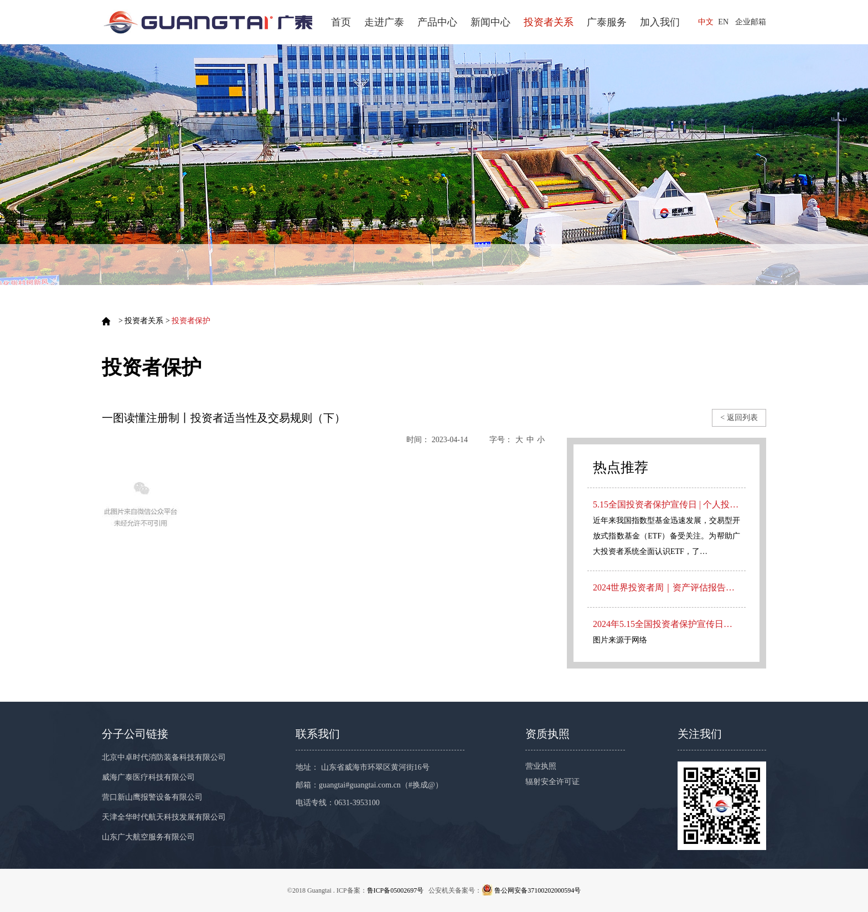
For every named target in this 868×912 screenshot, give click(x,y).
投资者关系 (549, 22)
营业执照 (540, 766)
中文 (706, 22)
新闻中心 (490, 22)
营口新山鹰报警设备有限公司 (152, 797)
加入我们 (660, 22)
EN (723, 22)
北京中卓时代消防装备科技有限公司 (164, 757)
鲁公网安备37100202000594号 (537, 890)
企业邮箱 (750, 22)
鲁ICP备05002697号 (395, 890)
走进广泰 (384, 22)
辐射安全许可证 (552, 782)
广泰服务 (607, 22)
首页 (341, 22)
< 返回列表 (738, 417)
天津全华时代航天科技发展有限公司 (164, 817)
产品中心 (437, 22)
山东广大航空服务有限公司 (148, 837)
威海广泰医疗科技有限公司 (148, 777)
